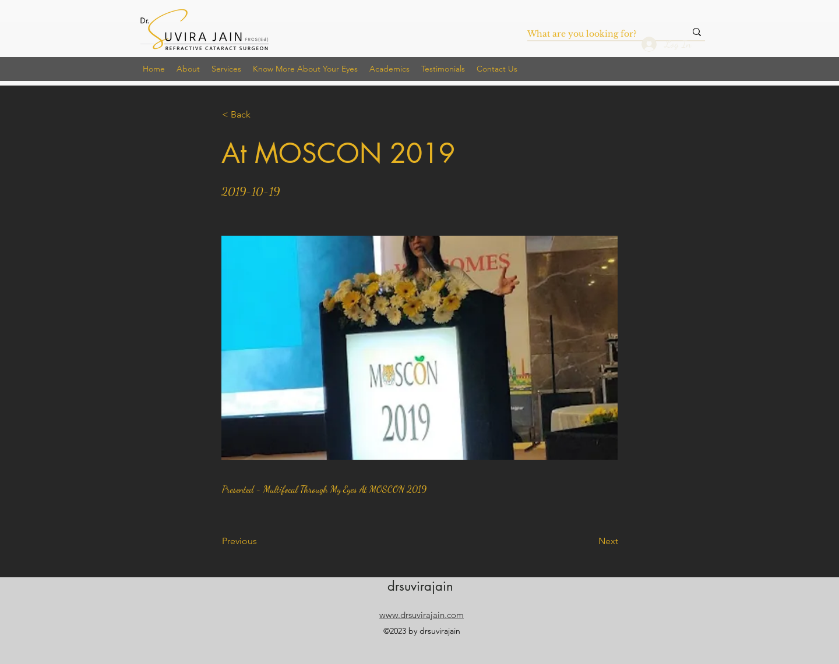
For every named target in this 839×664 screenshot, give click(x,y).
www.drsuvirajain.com (421, 614)
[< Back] (260, 114)
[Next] (589, 541)
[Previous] (260, 541)
